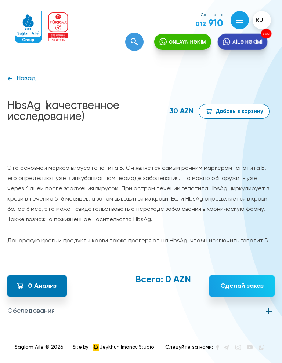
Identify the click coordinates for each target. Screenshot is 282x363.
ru (259, 20)
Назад (26, 79)
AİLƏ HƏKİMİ (247, 42)
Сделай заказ (242, 286)
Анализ (42, 286)
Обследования (31, 311)
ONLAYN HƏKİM (187, 42)
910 (209, 23)
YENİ (266, 34)
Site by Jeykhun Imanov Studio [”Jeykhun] (113, 347)
